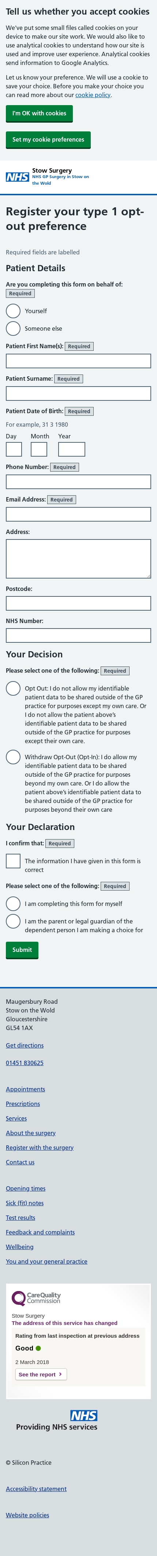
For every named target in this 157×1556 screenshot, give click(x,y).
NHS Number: (24, 621)
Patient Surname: (44, 378)
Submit (22, 949)
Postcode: (19, 588)
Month (40, 436)
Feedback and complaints (40, 1232)
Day (11, 436)
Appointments (25, 1089)
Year (64, 436)
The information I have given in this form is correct (83, 865)
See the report (37, 1374)
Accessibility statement (36, 1488)
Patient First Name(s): (50, 346)
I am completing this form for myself (73, 903)
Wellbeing (20, 1246)
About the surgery (31, 1133)
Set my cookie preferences (48, 139)
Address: (18, 531)
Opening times (25, 1188)
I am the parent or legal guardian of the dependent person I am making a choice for (84, 926)
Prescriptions (23, 1103)
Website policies (27, 1515)
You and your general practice (46, 1261)
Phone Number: (42, 467)
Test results (20, 1217)
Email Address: (41, 499)
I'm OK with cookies (39, 113)
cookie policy (93, 95)
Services (16, 1118)
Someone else (43, 328)
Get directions (25, 1045)
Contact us (20, 1162)
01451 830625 (25, 1063)
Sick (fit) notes (25, 1203)
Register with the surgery (40, 1147)
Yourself (36, 311)
